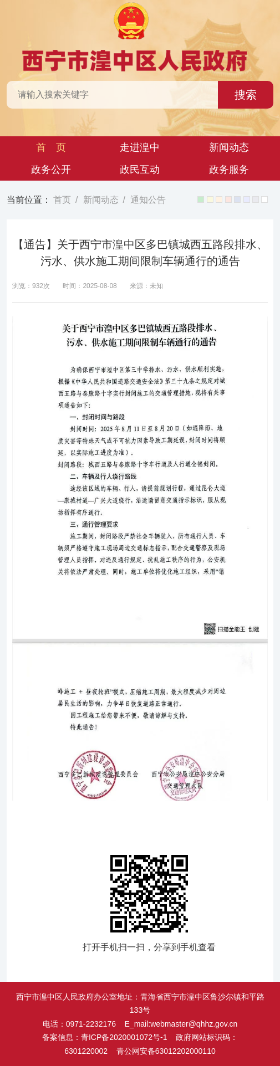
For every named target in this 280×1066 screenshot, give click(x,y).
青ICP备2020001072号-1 (124, 1037)
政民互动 (140, 169)
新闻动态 (229, 147)
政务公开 (51, 169)
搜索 (246, 95)
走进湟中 (140, 147)
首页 (62, 199)
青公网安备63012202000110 (166, 1051)
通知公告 (148, 199)
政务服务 (229, 169)
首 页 (51, 147)
